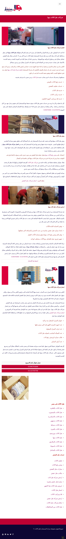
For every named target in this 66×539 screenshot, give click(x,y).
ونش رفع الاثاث (57, 465)
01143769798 (56, 110)
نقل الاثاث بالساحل (56, 450)
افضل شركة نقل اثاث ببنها (15, 70)
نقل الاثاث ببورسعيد (56, 433)
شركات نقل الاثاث (33, 162)
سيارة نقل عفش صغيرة (54, 482)
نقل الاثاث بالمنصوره (55, 412)
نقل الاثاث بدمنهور (56, 421)
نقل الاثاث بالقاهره (56, 408)
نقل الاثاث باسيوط (56, 446)
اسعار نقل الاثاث (57, 490)
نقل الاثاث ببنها (57, 438)
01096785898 (47, 110)
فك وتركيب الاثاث (56, 494)
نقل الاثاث (35, 77)
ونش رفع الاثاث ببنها (51, 155)
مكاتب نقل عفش (56, 473)
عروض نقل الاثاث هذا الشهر (53, 486)
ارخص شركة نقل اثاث (55, 477)
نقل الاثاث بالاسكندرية (55, 417)
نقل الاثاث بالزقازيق (55, 442)
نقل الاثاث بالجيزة (56, 429)
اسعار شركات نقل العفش (29, 180)
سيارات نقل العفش (56, 469)
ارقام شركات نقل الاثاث (54, 503)
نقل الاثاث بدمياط (56, 425)
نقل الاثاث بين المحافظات (54, 507)
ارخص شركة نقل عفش (54, 498)
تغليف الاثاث (58, 461)
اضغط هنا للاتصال (33, 261)
